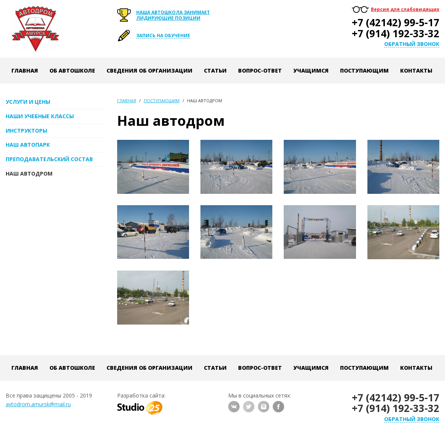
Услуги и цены (28, 101)
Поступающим (364, 70)
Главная (24, 70)
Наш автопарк (28, 144)
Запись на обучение (163, 35)
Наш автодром (29, 173)
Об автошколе (72, 70)
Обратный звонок (411, 44)
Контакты (416, 70)
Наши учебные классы (40, 116)
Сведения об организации (149, 70)
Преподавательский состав (49, 159)
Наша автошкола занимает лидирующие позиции (173, 15)
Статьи (215, 70)
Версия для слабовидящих (405, 9)
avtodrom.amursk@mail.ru (38, 404)
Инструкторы (26, 130)
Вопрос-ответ (260, 70)
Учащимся (311, 70)
